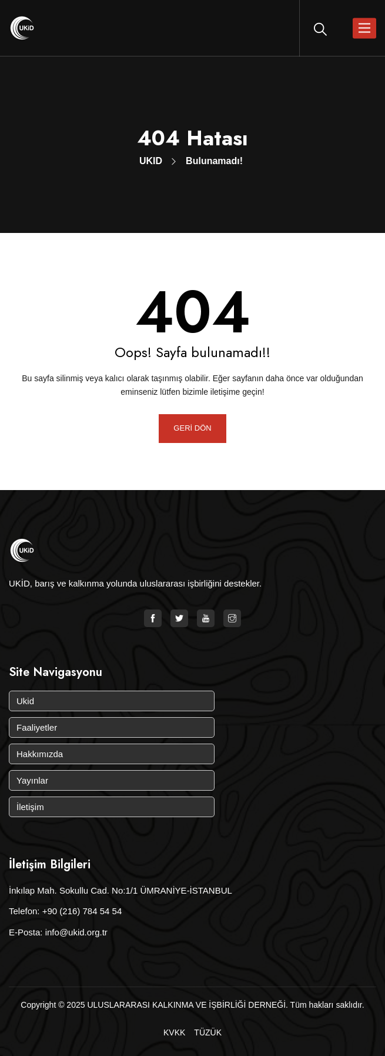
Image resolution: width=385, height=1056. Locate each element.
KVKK (174, 1032)
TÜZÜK (208, 1032)
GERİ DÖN (192, 428)
